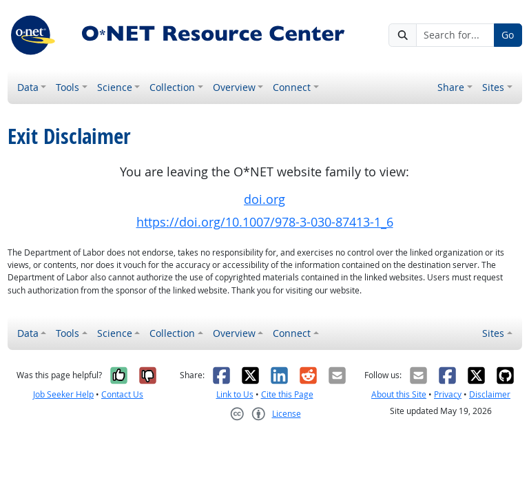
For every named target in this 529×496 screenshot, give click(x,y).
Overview (234, 87)
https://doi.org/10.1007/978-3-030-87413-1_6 (264, 222)
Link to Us (234, 394)
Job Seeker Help (63, 394)
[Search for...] (455, 35)
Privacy (447, 394)
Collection (172, 87)
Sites (493, 87)
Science (114, 87)
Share (450, 87)
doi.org (264, 199)
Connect (292, 87)
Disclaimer (489, 394)
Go (507, 34)
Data (28, 87)
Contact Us (122, 394)
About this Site (398, 394)
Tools (67, 87)
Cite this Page (287, 394)
